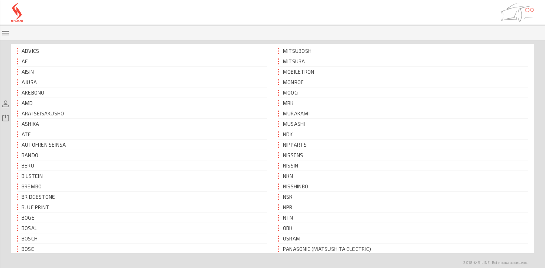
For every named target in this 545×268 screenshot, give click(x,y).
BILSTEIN (30, 176)
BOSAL (27, 228)
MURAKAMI (294, 113)
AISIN (25, 71)
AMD (25, 103)
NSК (285, 197)
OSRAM (289, 238)
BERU (25, 165)
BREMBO (29, 186)
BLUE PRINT (33, 207)
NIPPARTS (292, 144)
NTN (285, 217)
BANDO (27, 155)
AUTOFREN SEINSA (41, 144)
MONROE (291, 82)
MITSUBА (291, 61)
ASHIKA (28, 124)
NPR (285, 207)
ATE (24, 134)
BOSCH (27, 238)
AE (22, 61)
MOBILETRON (296, 71)
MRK (286, 103)
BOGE (26, 217)
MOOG (288, 92)
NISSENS (290, 155)
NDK (285, 134)
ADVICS (28, 51)
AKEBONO (31, 92)
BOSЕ (25, 249)
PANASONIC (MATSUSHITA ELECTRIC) (324, 249)
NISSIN (288, 165)
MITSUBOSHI (295, 51)
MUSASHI (291, 124)
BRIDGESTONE (36, 197)
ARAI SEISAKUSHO (40, 113)
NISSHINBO (293, 186)
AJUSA (27, 82)
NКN (285, 176)
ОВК (285, 228)
